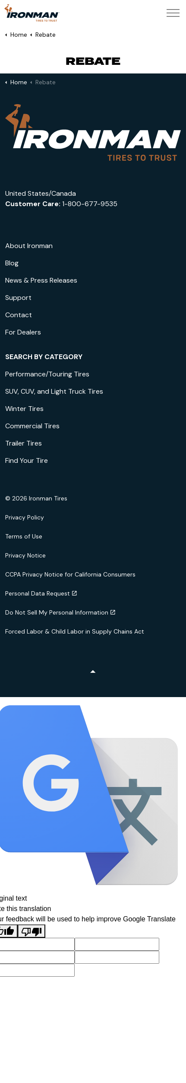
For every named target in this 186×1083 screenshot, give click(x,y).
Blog (12, 263)
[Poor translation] (31, 931)
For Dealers (23, 332)
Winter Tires (24, 408)
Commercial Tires (32, 425)
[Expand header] (173, 13)
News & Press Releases (41, 280)
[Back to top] (93, 672)
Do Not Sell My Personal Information (60, 612)
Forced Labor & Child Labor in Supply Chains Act (74, 631)
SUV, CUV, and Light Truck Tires (54, 391)
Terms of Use (23, 536)
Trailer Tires (23, 443)
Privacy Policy (24, 517)
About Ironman (29, 245)
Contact (18, 314)
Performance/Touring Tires (47, 374)
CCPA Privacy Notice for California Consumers (70, 574)
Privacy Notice (25, 555)
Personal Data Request (41, 593)
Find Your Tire (26, 460)
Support (18, 297)
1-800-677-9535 (89, 203)
